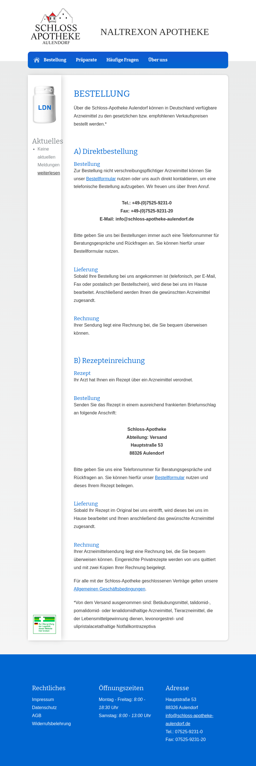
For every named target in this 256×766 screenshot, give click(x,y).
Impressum (43, 699)
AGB (36, 715)
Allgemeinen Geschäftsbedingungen (109, 589)
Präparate (86, 59)
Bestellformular (101, 178)
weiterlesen (49, 173)
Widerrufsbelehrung (51, 723)
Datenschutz (44, 707)
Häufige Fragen (122, 59)
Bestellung (49, 59)
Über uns (158, 59)
